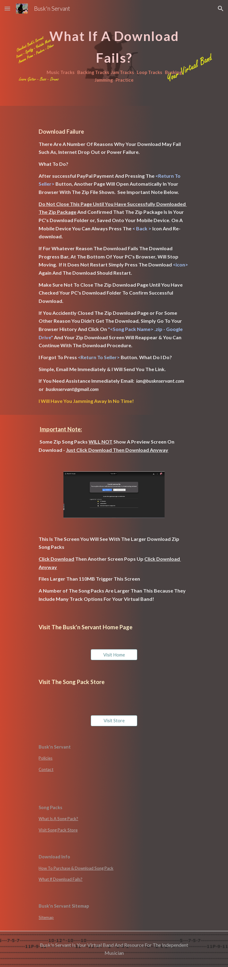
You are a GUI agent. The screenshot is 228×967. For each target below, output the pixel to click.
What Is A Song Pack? (58, 818)
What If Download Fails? (60, 879)
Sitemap (46, 917)
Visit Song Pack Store (58, 830)
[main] (114, 53)
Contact (46, 769)
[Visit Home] (114, 655)
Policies (45, 758)
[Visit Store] (114, 721)
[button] (7, 8)
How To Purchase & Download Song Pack (76, 868)
